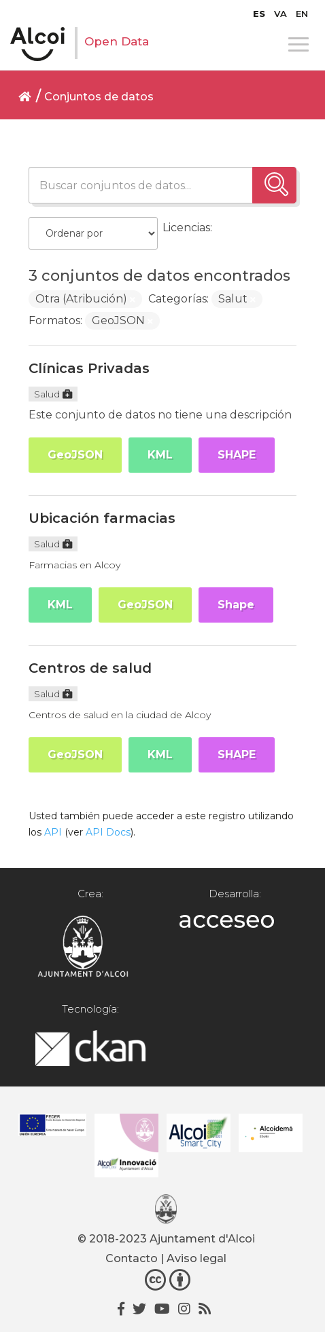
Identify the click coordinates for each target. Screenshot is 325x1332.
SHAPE (237, 454)
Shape (236, 604)
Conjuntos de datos (99, 96)
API (53, 832)
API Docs (108, 832)
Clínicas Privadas (89, 368)
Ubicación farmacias (102, 518)
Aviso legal (196, 1258)
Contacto (131, 1258)
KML (160, 454)
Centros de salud (90, 668)
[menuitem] (259, 13)
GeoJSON (75, 454)
